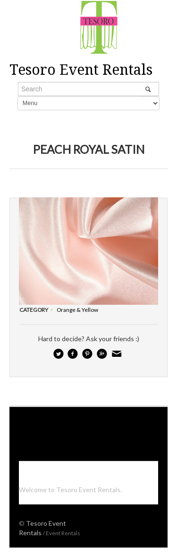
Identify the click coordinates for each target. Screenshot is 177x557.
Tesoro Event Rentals (80, 70)
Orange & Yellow (77, 309)
